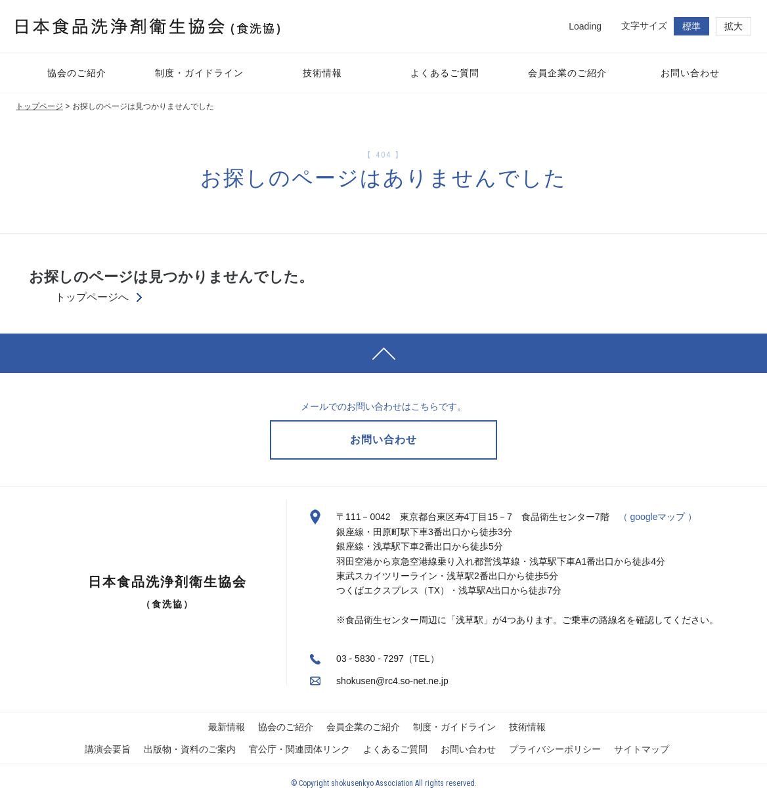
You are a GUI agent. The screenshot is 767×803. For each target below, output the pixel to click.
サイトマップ (641, 749)
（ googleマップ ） (658, 516)
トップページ (39, 106)
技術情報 (527, 726)
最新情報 (226, 726)
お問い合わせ (468, 749)
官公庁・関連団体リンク (299, 749)
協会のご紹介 (285, 726)
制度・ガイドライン (454, 726)
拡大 (733, 26)
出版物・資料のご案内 (190, 749)
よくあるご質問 (395, 749)
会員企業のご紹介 (363, 726)
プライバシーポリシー (555, 749)
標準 (691, 26)
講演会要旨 (108, 749)
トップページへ (92, 297)
